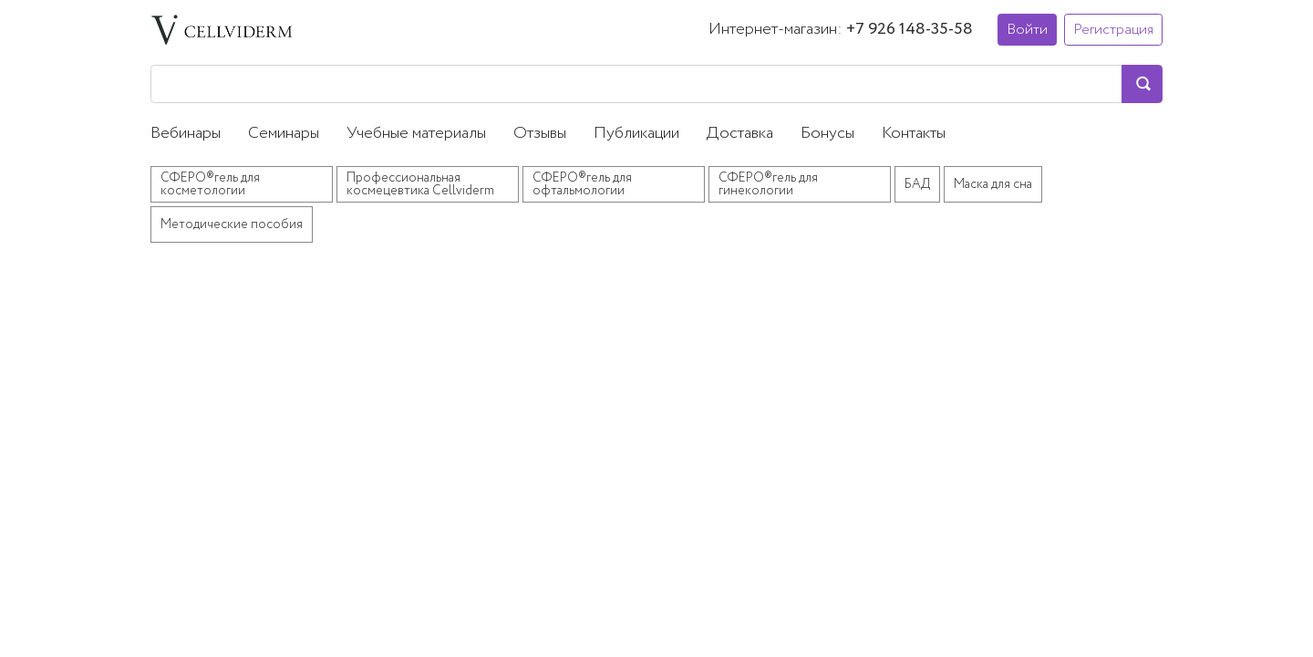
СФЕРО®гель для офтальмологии (582, 184)
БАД (917, 184)
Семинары (283, 133)
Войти (1027, 29)
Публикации (636, 133)
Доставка (740, 133)
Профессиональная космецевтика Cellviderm (420, 184)
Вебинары (185, 133)
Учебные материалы (416, 133)
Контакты (914, 133)
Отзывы (539, 133)
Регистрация (1113, 29)
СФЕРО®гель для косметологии (210, 184)
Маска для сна (993, 184)
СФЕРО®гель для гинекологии (768, 184)
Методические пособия (231, 224)
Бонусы (827, 133)
